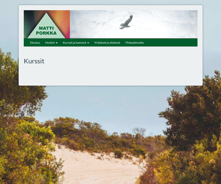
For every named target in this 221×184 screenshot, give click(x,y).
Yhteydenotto (134, 42)
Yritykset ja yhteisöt (107, 42)
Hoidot (51, 42)
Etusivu (35, 42)
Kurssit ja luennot (76, 42)
